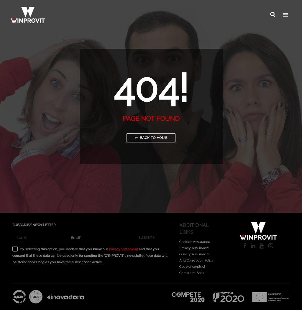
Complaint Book (191, 273)
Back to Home (151, 138)
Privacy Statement (123, 249)
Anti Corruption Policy (196, 260)
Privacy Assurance (194, 248)
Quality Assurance (194, 254)
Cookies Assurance (194, 242)
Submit (146, 238)
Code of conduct (192, 266)
